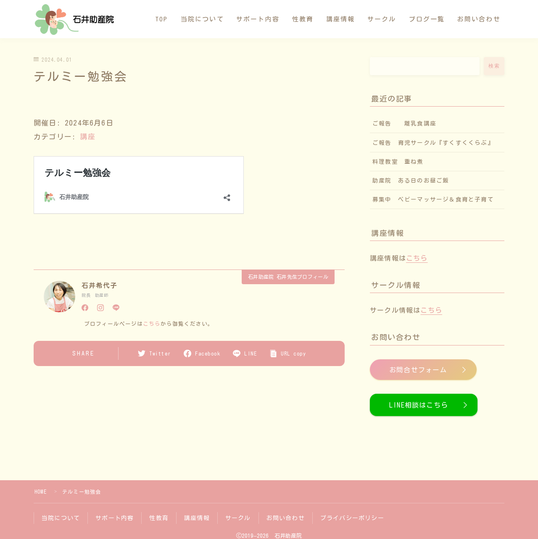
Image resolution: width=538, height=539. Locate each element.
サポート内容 (258, 19)
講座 (87, 136)
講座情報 (340, 19)
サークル (381, 19)
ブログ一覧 (427, 19)
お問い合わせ (479, 19)
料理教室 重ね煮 (398, 162)
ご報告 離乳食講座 (404, 123)
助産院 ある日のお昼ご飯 (410, 180)
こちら (152, 323)
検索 (494, 65)
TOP (162, 19)
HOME (40, 491)
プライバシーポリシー (352, 518)
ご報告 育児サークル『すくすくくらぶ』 (433, 143)
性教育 (303, 19)
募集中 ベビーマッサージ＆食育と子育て (436, 199)
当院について (202, 19)
